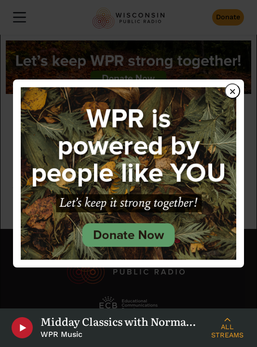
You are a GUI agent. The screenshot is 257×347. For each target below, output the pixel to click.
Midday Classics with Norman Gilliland (121, 321)
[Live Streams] (227, 328)
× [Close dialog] (232, 91)
